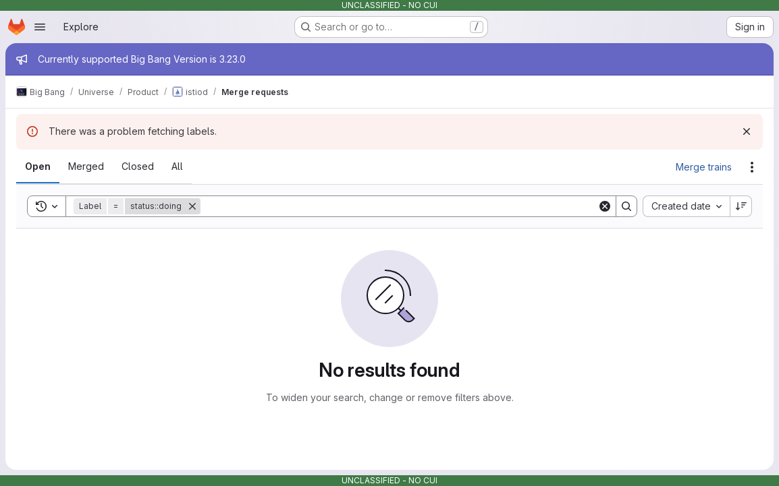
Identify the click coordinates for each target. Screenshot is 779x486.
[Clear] (605, 206)
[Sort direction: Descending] (741, 206)
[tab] (37, 166)
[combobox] (686, 206)
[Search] (399, 206)
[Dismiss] (746, 131)
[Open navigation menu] (40, 27)
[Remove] (192, 206)
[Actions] (752, 167)
